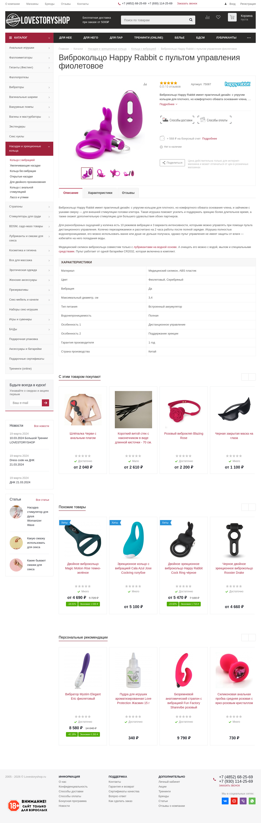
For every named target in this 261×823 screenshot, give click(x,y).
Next (140, 173)
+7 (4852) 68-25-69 (134, 3)
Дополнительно (171, 776)
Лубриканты (226, 37)
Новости (64, 805)
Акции (162, 786)
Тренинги (164, 791)
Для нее (65, 37)
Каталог (20, 37)
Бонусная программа (73, 801)
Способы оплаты (70, 796)
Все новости (41, 426)
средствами (66, 251)
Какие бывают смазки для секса (36, 565)
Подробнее (209, 138)
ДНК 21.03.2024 (20, 482)
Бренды (163, 796)
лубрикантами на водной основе (155, 247)
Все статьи (42, 499)
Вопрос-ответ (117, 796)
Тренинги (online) (148, 37)
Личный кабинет (169, 781)
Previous (76, 173)
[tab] (168, 104)
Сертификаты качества (124, 791)
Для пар (116, 37)
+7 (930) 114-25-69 (160, 3)
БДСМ (200, 37)
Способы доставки (71, 791)
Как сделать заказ (120, 801)
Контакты (115, 781)
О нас (62, 781)
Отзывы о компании (171, 805)
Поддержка (118, 776)
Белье (180, 37)
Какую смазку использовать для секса (36, 543)
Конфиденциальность (73, 786)
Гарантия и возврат (121, 786)
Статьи (163, 801)
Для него (90, 37)
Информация (69, 776)
